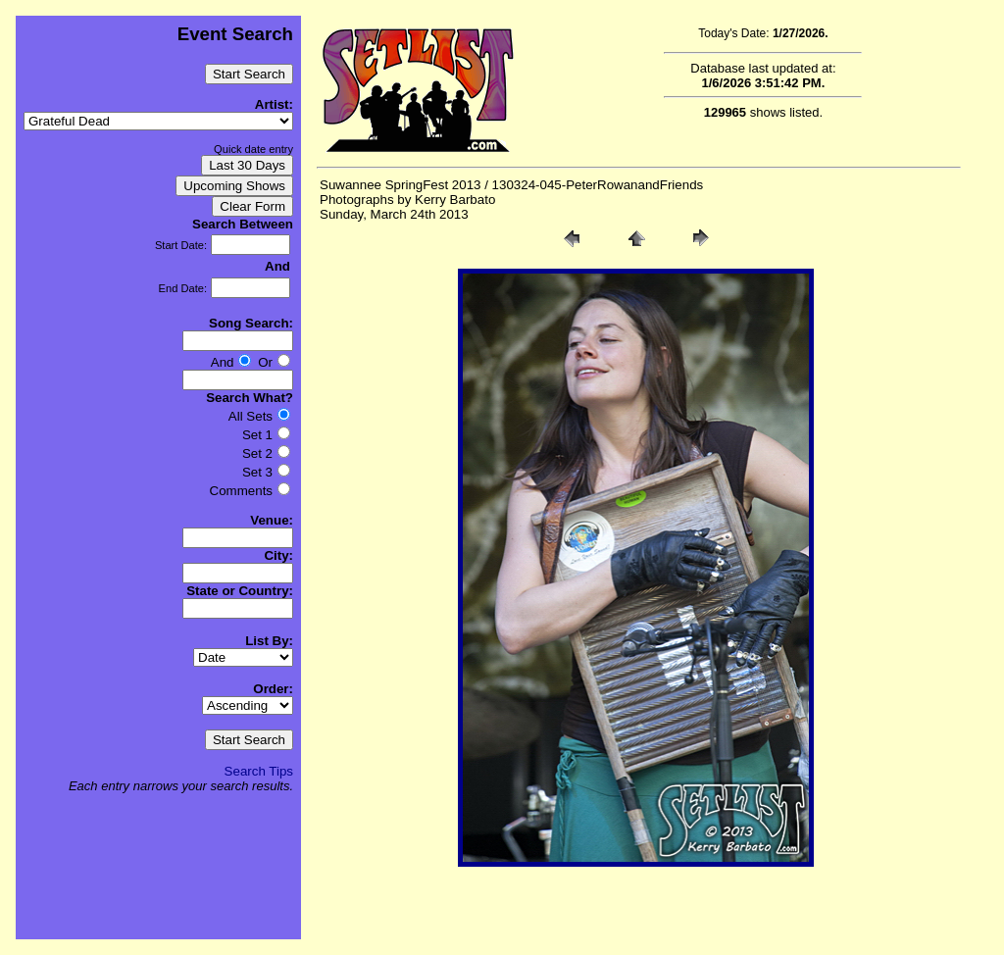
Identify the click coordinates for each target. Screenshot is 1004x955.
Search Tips (259, 771)
